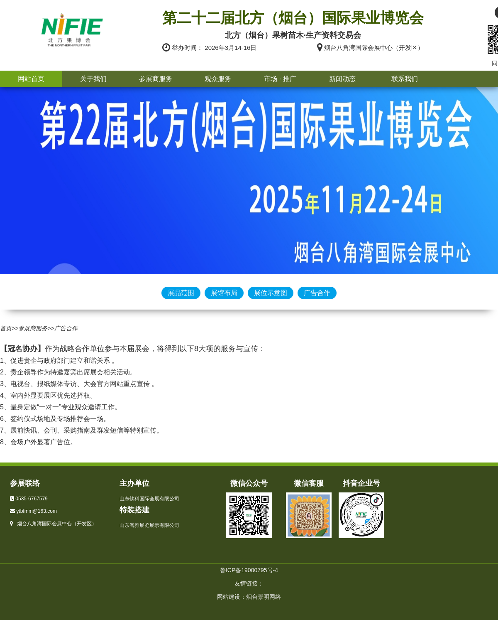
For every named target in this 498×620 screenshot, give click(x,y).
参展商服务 (155, 78)
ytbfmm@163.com (36, 511)
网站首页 (31, 78)
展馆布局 (224, 292)
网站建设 (228, 596)
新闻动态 (342, 78)
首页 (6, 328)
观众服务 (218, 78)
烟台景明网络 (263, 596)
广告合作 (317, 292)
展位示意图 (270, 292)
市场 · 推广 (280, 78)
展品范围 (181, 292)
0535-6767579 (31, 499)
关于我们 (93, 78)
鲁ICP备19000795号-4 (249, 570)
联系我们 (404, 78)
